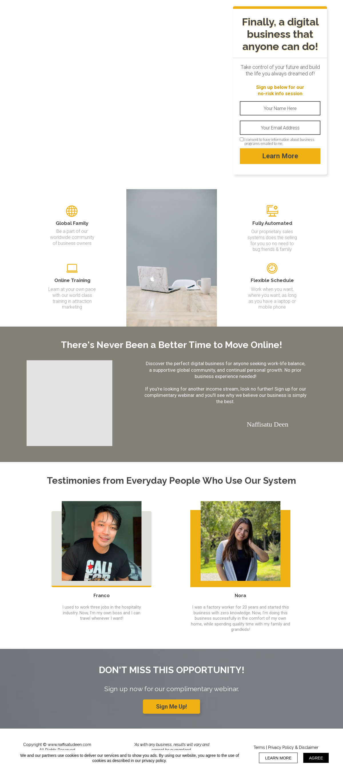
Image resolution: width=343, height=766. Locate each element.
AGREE (316, 758)
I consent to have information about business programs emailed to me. (279, 141)
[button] (171, 706)
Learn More (280, 156)
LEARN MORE (278, 758)
